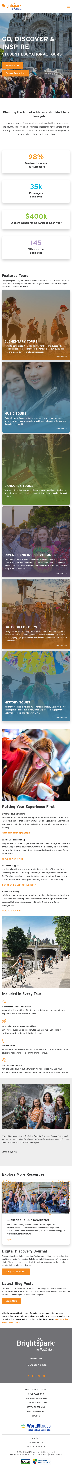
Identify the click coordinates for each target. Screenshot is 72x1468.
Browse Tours (12, 65)
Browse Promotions (15, 73)
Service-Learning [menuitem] (36, 1407)
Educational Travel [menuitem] (36, 1389)
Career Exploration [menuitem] (36, 1402)
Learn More (11, 1301)
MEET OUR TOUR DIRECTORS (16, 833)
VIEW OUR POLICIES (12, 910)
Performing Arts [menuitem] (36, 1411)
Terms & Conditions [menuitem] (36, 1446)
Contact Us (36, 1358)
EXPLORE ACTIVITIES (12, 859)
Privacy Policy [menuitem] (36, 1442)
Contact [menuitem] (36, 1438)
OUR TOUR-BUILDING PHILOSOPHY (19, 885)
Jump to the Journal (16, 1271)
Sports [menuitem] (36, 1416)
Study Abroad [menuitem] (36, 1394)
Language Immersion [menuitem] (36, 1398)
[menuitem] (28, 1376)
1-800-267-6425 (36, 1365)
